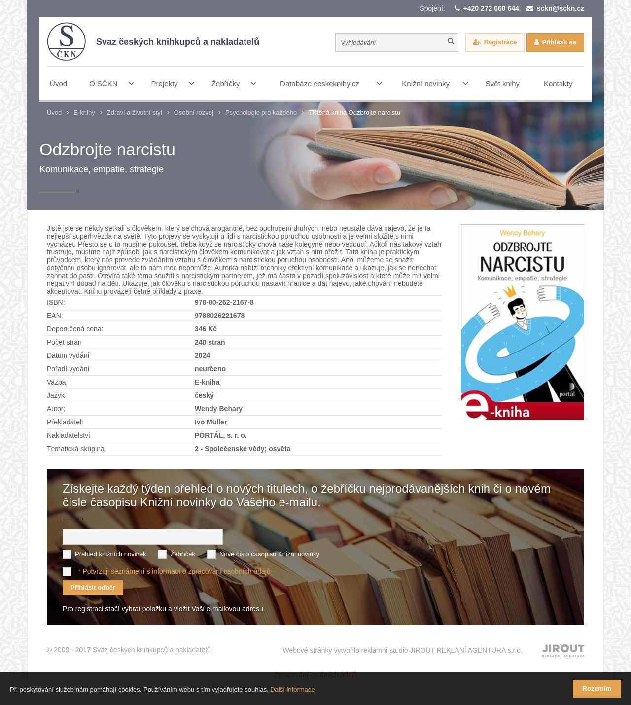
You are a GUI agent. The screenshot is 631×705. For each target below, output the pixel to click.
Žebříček (182, 554)
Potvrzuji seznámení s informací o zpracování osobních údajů (176, 571)
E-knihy (84, 112)
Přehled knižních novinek (110, 554)
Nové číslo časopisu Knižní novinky (269, 554)
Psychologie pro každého (261, 112)
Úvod (54, 112)
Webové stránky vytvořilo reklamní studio (402, 650)
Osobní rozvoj (193, 112)
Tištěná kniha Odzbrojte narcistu (354, 112)
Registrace (500, 42)
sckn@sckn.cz (560, 8)
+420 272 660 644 (491, 8)
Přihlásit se (559, 42)
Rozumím (597, 688)
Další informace (292, 689)
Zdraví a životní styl (134, 112)
